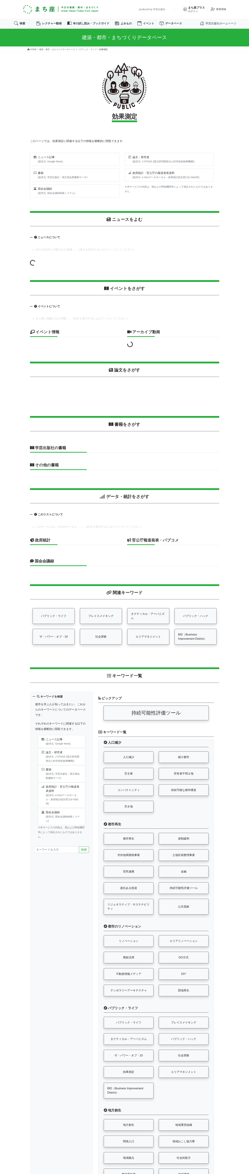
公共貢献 (183, 906)
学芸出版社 (159, 9)
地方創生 (128, 1125)
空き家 (128, 773)
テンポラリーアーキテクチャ (128, 990)
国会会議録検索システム (60, 193)
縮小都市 (183, 757)
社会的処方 (184, 1158)
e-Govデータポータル (154, 177)
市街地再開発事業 (128, 855)
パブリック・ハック (195, 616)
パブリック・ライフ (53, 616)
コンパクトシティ (128, 790)
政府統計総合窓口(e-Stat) (182, 177)
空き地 (128, 806)
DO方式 (184, 957)
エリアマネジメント (148, 636)
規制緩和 (183, 838)
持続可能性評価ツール (156, 713)
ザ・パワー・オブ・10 (53, 636)
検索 (19, 23)
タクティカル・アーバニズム (148, 616)
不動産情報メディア (128, 974)
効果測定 (128, 1072)
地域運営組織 (183, 1125)
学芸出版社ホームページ (218, 23)
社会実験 (101, 636)
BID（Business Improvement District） (192, 637)
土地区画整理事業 (183, 855)
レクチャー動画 (49, 23)
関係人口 (128, 1141)
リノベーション (128, 941)
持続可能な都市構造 (183, 790)
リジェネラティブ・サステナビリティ (128, 907)
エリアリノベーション (184, 941)
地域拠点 (128, 1158)
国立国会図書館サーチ (74, 177)
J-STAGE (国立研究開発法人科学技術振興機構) (168, 161)
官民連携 (128, 871)
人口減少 (128, 757)
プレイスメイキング (101, 616)
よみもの (123, 23)
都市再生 (128, 838)
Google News (54, 161)
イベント (146, 23)
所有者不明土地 (183, 773)
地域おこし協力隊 (183, 1141)
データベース (171, 23)
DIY (183, 974)
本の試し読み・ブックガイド (88, 23)
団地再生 (183, 990)
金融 (183, 871)
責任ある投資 (128, 888)
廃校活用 (128, 957)
